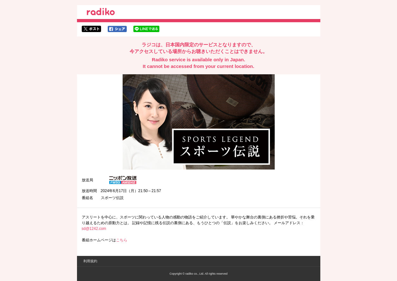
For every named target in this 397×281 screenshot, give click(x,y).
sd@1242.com (94, 228)
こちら (121, 240)
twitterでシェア (91, 29)
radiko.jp (101, 12)
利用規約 (90, 261)
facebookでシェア (117, 29)
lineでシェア (146, 29)
